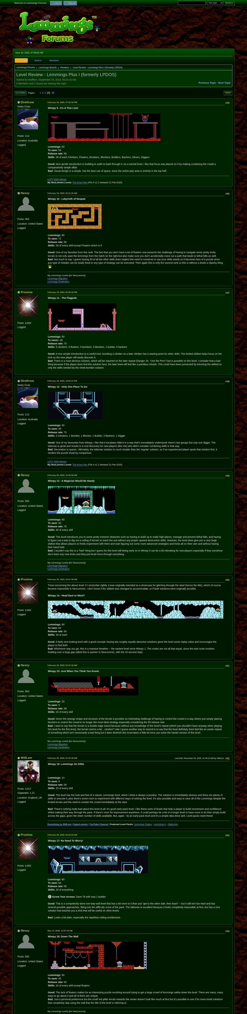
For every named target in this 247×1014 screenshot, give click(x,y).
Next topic (224, 82)
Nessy (25, 193)
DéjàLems (173, 824)
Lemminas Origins (143, 824)
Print (228, 93)
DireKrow (27, 102)
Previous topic (207, 82)
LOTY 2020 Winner (57, 179)
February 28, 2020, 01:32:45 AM (62, 758)
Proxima (26, 292)
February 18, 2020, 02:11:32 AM (62, 193)
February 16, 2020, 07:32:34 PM (62, 102)
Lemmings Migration (58, 278)
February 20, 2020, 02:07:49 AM (62, 579)
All (53, 92)
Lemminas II (160, 824)
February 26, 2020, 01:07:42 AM (62, 665)
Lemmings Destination (58, 281)
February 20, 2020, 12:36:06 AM (62, 475)
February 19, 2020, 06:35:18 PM (62, 292)
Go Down (20, 93)
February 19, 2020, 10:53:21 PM (62, 381)
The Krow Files (80, 182)
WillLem (26, 757)
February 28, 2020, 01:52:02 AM (62, 835)
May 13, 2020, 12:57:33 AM (60, 930)
